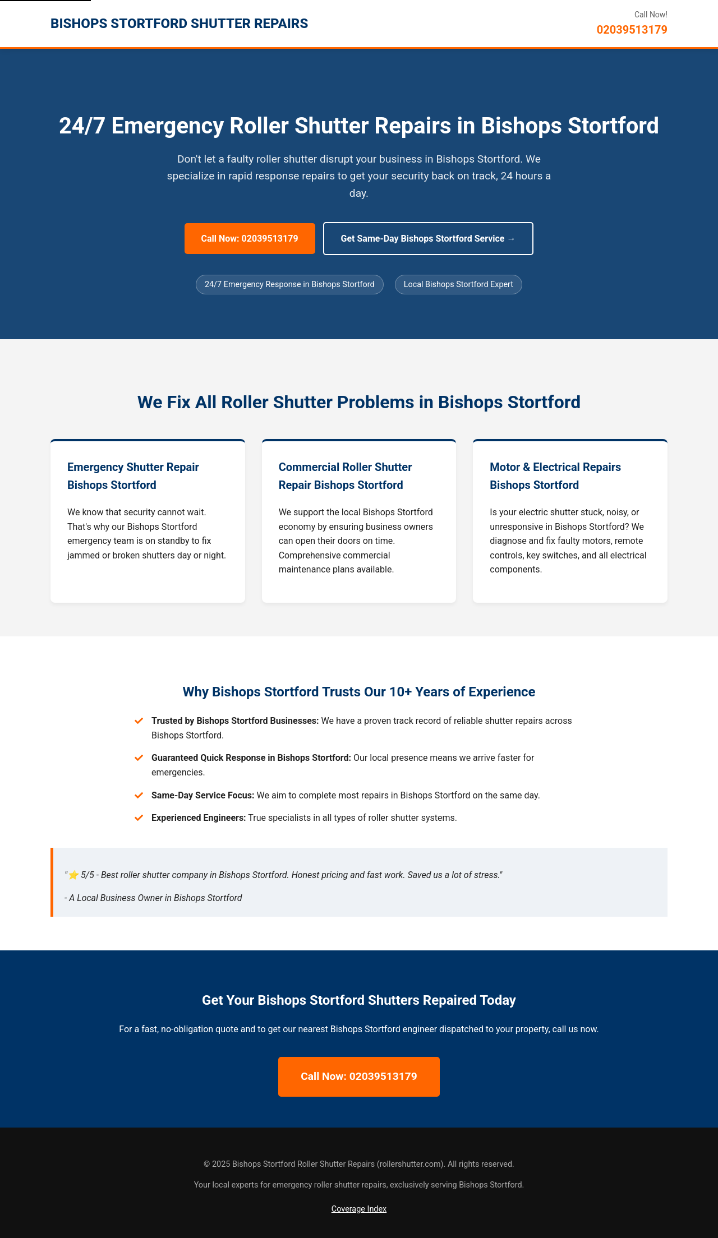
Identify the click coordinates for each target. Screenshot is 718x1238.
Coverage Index (359, 1209)
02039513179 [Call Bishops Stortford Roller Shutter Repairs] (632, 29)
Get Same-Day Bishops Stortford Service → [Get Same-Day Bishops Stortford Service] (428, 238)
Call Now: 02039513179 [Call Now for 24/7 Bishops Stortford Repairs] (249, 238)
